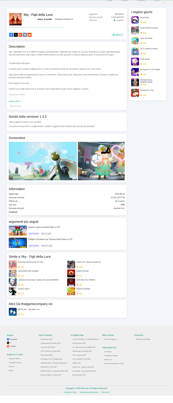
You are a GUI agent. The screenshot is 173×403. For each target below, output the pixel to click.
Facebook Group (15, 370)
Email (11, 378)
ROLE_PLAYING (45, 21)
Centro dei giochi (110, 346)
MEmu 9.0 (108, 367)
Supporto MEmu (14, 366)
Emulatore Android (111, 363)
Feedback (13, 219)
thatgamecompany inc (64, 21)
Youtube (13, 353)
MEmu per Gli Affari (143, 346)
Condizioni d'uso (70, 400)
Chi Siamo (108, 359)
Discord (11, 374)
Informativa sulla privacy (89, 400)
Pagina (121, 3)
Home (154, 3)
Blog (106, 3)
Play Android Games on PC (114, 371)
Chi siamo (105, 400)
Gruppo (138, 3)
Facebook (13, 346)
